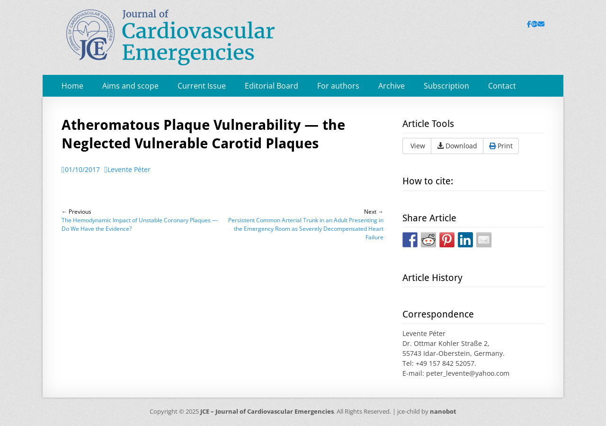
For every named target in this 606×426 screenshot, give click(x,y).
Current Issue (202, 86)
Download (457, 145)
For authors (338, 86)
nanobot (443, 411)
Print (501, 145)
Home (72, 86)
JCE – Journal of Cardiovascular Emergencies (267, 411)
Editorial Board (271, 86)
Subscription (446, 86)
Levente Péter (129, 169)
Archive (391, 86)
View (417, 145)
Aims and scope (130, 86)
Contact (502, 86)
